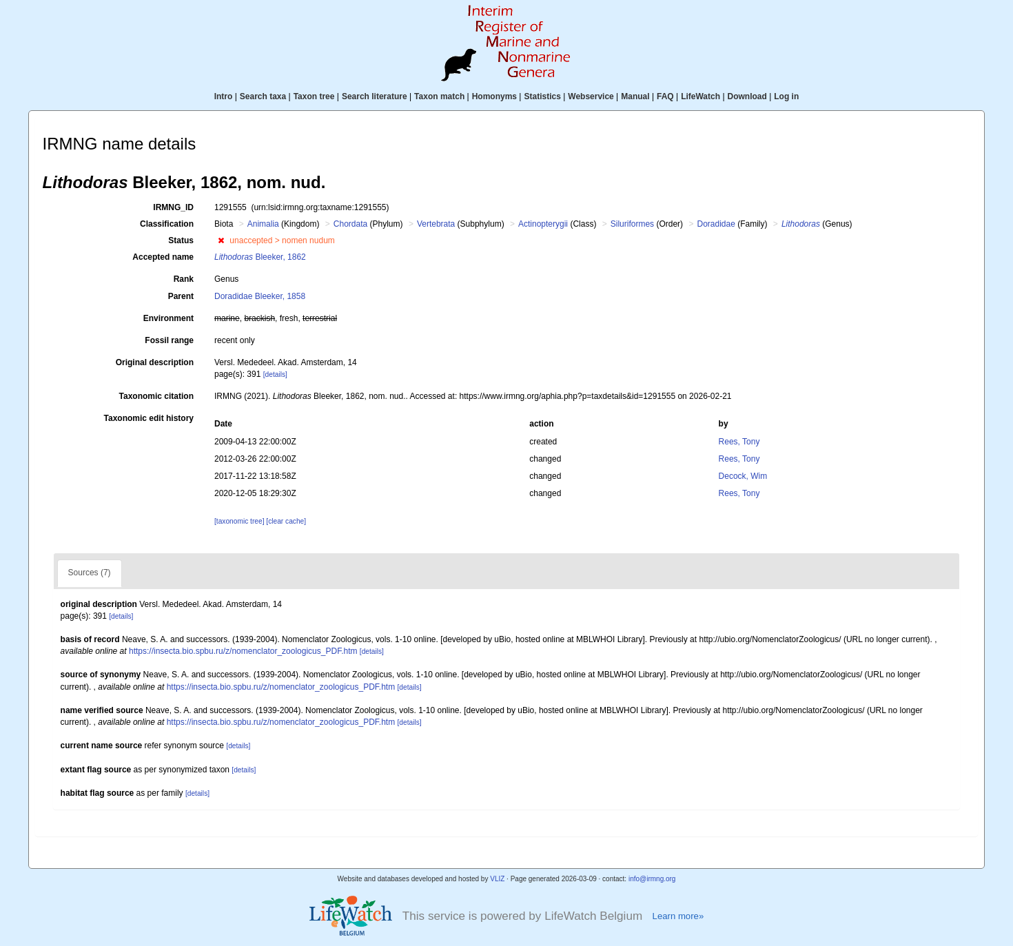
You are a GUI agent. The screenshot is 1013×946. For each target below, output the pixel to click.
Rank (184, 279)
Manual (635, 96)
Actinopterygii (543, 224)
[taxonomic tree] (239, 521)
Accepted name (163, 257)
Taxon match (439, 96)
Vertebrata (436, 224)
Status (181, 240)
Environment (168, 318)
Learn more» (678, 916)
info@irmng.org (652, 879)
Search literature (374, 96)
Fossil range (169, 340)
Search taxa (263, 96)
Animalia (263, 224)
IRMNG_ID (173, 207)
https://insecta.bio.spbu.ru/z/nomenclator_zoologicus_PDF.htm (243, 651)
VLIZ (497, 879)
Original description (155, 362)
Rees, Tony (739, 441)
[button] (220, 240)
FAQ (665, 96)
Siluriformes (632, 224)
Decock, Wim (743, 476)
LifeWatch (700, 96)
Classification (167, 224)
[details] (275, 374)
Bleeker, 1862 (260, 257)
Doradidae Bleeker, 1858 (259, 296)
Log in (786, 96)
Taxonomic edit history (149, 418)
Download (747, 96)
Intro (223, 96)
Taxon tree (314, 96)
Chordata (350, 224)
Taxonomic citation (156, 396)
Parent (181, 296)
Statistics (542, 96)
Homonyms (494, 96)
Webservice (591, 96)
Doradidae (716, 224)
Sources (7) (89, 572)
